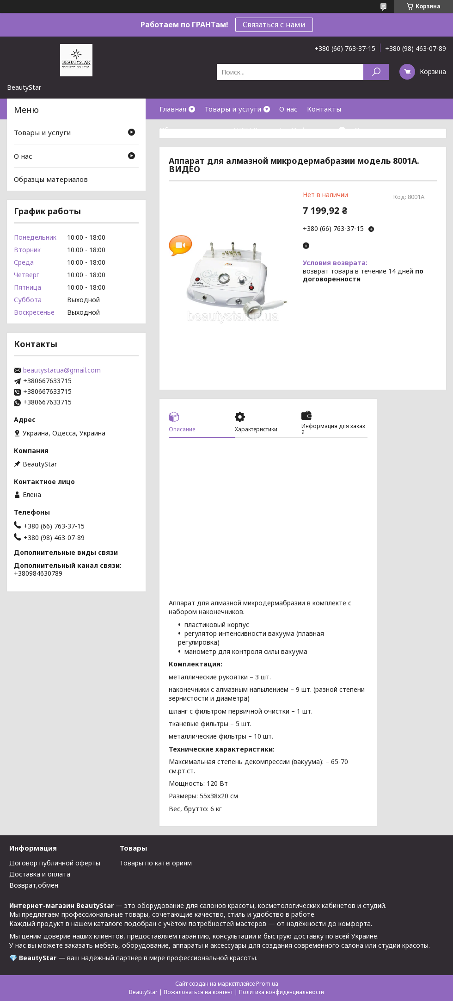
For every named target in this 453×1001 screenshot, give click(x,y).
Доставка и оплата (39, 874)
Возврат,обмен (33, 885)
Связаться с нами (274, 24)
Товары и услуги (232, 108)
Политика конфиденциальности (281, 992)
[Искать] (376, 72)
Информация (314, 129)
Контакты (324, 108)
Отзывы (368, 129)
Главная (172, 108)
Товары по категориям (156, 862)
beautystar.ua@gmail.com (62, 370)
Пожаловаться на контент (198, 992)
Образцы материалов (51, 179)
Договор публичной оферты (54, 862)
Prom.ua (267, 984)
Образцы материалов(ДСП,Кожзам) (220, 129)
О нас (288, 108)
